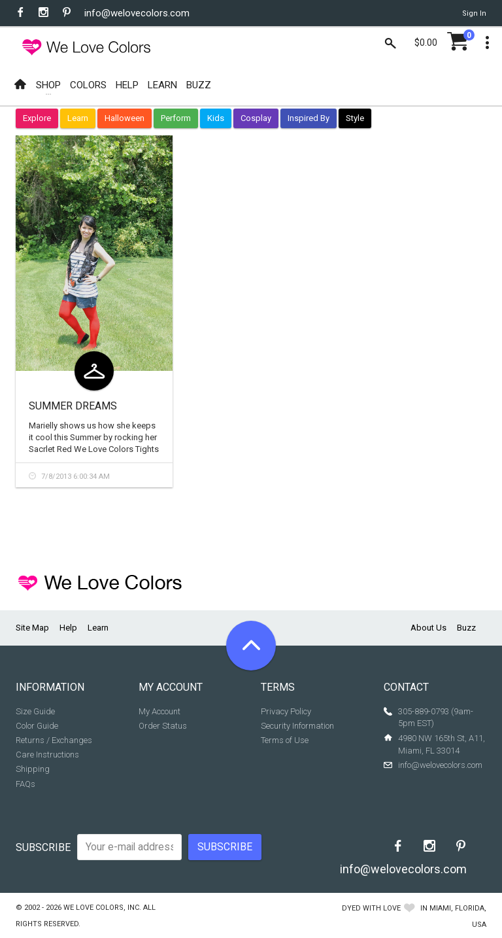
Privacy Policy (286, 711)
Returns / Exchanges (54, 740)
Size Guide (35, 711)
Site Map (32, 628)
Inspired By (308, 118)
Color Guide (37, 726)
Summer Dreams (73, 406)
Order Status (163, 726)
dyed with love (371, 908)
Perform (176, 118)
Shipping (33, 769)
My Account (159, 711)
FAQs (25, 784)
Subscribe (43, 847)
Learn (77, 118)
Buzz (466, 628)
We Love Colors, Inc (101, 907)
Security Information (297, 726)
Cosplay (256, 118)
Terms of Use (285, 740)
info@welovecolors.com (137, 13)
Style (355, 118)
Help (68, 628)
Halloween (124, 118)
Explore (37, 118)
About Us (428, 628)
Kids (215, 118)
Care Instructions (47, 754)
